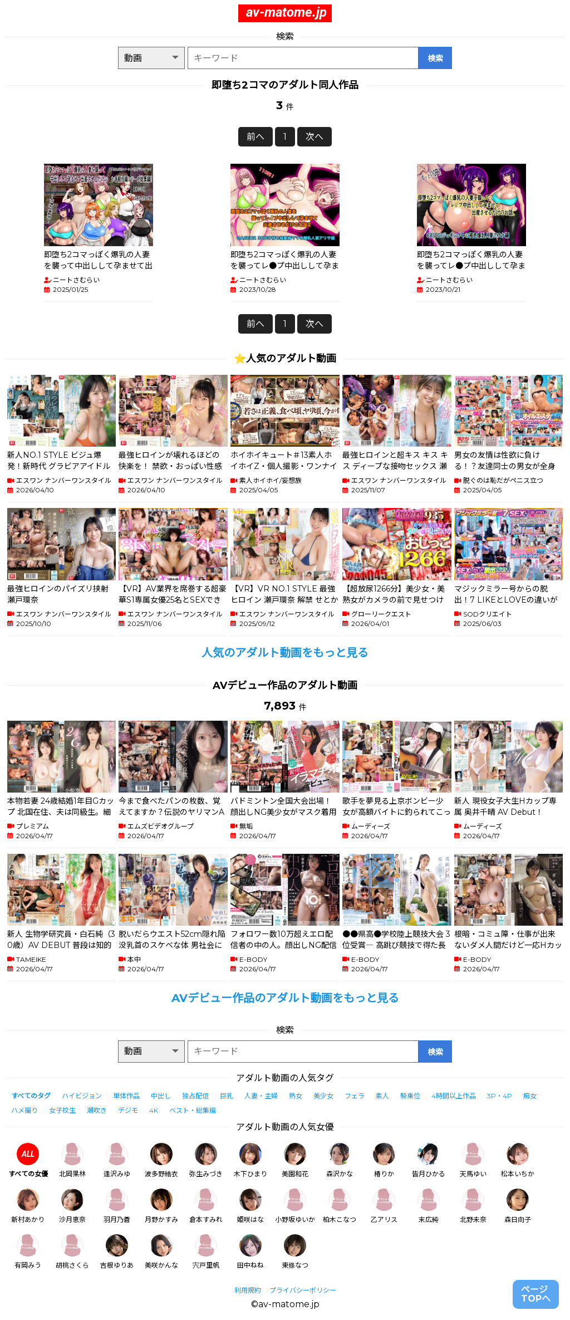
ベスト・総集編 (192, 1110)
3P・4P (499, 1096)
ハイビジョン (82, 1096)
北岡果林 (72, 1160)
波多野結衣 (161, 1160)
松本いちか (517, 1160)
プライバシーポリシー (302, 1290)
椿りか (384, 1160)
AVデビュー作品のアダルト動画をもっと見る (285, 998)
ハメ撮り (24, 1110)
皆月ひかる (428, 1160)
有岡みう (27, 1251)
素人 (382, 1096)
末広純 (428, 1206)
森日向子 (517, 1206)
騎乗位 (410, 1096)
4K (153, 1110)
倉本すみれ (206, 1206)
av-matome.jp (286, 12)
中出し (161, 1096)
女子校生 (62, 1110)
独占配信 (195, 1096)
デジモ (128, 1110)
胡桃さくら (72, 1251)
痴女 (530, 1096)
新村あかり (28, 1206)
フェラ (355, 1096)
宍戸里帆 (206, 1251)
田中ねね (250, 1251)
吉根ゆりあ (117, 1251)
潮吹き (97, 1110)
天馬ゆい (473, 1160)
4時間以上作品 (453, 1096)
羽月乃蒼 (117, 1206)
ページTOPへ (536, 1294)
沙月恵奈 (72, 1206)
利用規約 (247, 1290)
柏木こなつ (339, 1206)
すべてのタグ (31, 1096)
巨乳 (226, 1096)
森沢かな (339, 1160)
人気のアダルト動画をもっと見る (285, 652)
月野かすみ (161, 1206)
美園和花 (295, 1160)
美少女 (323, 1096)
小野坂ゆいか (295, 1206)
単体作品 (126, 1096)
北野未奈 (473, 1206)
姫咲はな (250, 1206)
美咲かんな (161, 1251)
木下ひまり (250, 1160)
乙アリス (384, 1206)
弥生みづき (206, 1160)
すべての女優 (28, 1160)
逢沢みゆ (117, 1160)
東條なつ (295, 1251)
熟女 (295, 1096)
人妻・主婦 (261, 1096)
